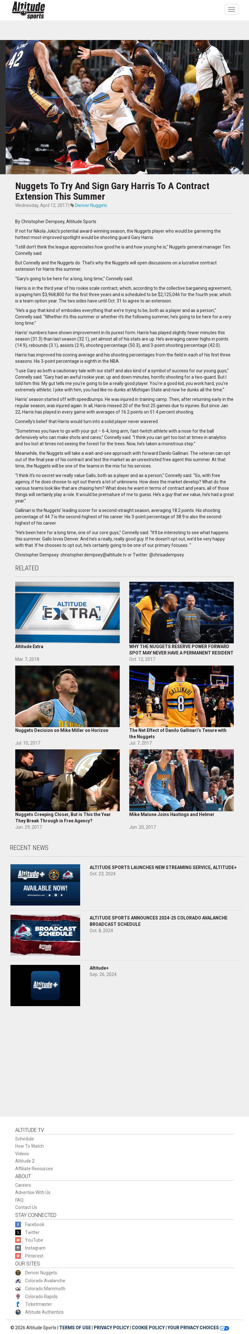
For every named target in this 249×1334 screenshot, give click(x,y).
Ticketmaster (38, 1304)
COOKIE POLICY (148, 1327)
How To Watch (29, 1146)
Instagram (35, 1248)
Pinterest (34, 1255)
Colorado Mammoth (45, 1288)
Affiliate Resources (34, 1168)
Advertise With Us (32, 1192)
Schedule (24, 1138)
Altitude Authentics (44, 1312)
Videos (22, 1153)
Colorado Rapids (41, 1296)
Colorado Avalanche (45, 1280)
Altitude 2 (25, 1161)
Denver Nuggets (91, 205)
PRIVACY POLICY (111, 1327)
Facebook (34, 1224)
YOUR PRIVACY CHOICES (198, 1327)
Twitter (32, 1232)
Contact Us (26, 1207)
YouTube (34, 1240)
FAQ (19, 1200)
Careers (23, 1185)
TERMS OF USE (75, 1327)
